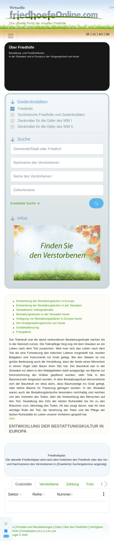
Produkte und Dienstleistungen (34, 527)
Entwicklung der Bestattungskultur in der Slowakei (49, 305)
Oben (12, 418)
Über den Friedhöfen (75, 527)
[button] (17, 253)
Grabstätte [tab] (23, 484)
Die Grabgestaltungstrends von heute (40, 323)
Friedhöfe (21, 109)
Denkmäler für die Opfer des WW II (41, 127)
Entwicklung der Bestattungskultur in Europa (45, 301)
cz (94, 34)
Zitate (58, 527)
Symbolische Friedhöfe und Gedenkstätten (47, 115)
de (108, 34)
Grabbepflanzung (27, 327)
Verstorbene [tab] (49, 484)
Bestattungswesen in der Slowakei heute (42, 314)
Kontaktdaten (28, 531)
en (101, 34)
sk (87, 34)
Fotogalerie (23, 332)
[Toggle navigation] (10, 36)
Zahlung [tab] (72, 484)
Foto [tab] (90, 484)
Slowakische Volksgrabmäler (35, 309)
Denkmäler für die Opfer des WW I (41, 121)
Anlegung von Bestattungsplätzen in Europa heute (49, 318)
